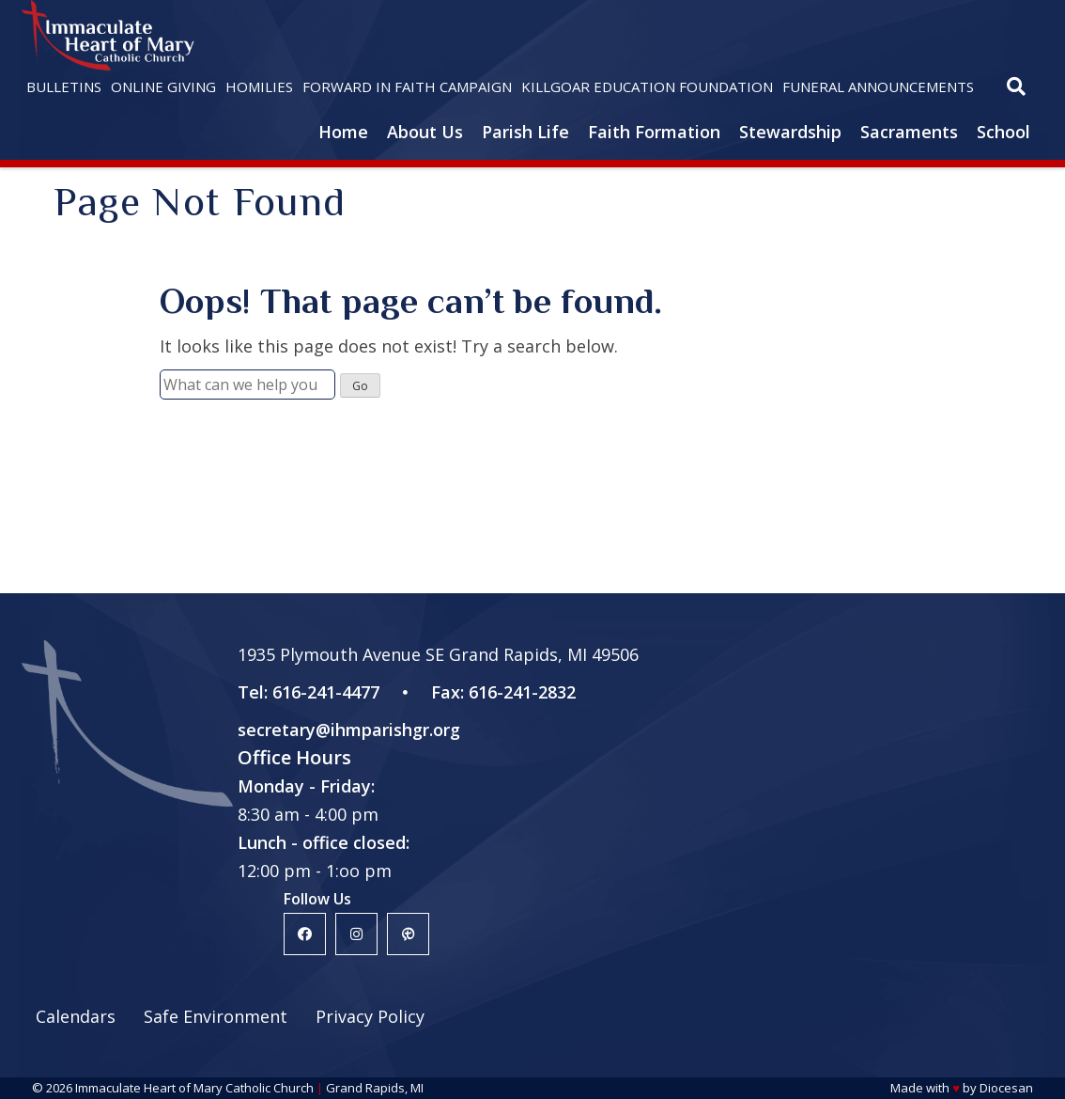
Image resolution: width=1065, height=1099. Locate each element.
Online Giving (163, 86)
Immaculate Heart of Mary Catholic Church (194, 1087)
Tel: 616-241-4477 (308, 692)
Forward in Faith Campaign (407, 86)
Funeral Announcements (878, 86)
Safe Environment (215, 1016)
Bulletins (63, 86)
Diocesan (1006, 1087)
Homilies (259, 86)
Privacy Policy (370, 1016)
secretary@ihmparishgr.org (349, 729)
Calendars (76, 1016)
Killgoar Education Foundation (647, 86)
